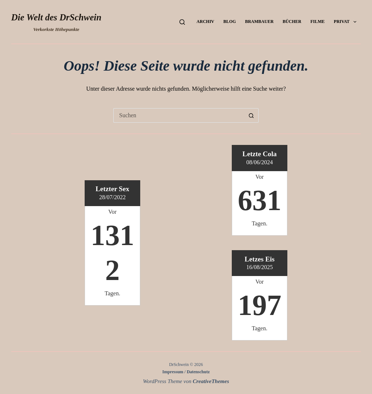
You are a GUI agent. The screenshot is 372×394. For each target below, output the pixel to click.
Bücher (292, 21)
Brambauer (259, 21)
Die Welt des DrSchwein (56, 17)
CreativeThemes (211, 381)
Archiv (205, 21)
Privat (346, 21)
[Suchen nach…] (178, 115)
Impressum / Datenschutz (186, 371)
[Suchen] (182, 22)
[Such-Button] (251, 115)
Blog (229, 21)
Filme (317, 21)
